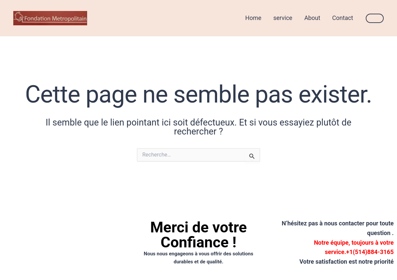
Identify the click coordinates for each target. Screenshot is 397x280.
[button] (375, 18)
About (312, 17)
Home (253, 17)
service (282, 17)
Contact (342, 17)
